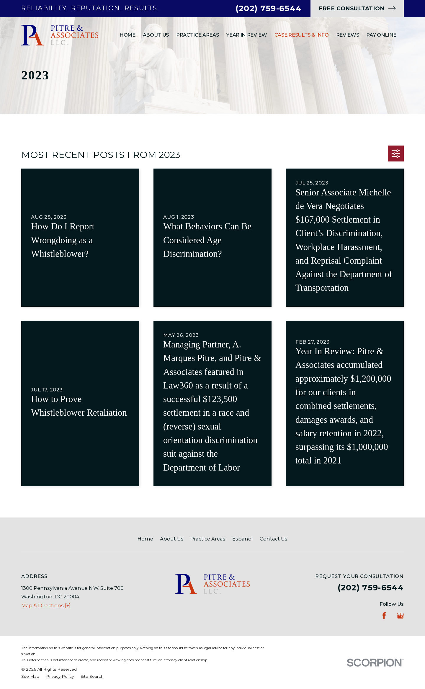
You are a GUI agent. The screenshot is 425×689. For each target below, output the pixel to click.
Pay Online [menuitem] (381, 35)
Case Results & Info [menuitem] (301, 35)
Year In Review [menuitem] (246, 35)
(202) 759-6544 (269, 8)
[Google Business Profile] (400, 615)
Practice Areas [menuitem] (197, 35)
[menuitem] (30, 676)
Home (145, 539)
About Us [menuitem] (156, 35)
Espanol (242, 539)
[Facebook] (384, 615)
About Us (172, 539)
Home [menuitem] (127, 35)
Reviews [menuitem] (347, 35)
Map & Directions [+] (46, 605)
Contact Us (273, 539)
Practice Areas (207, 539)
